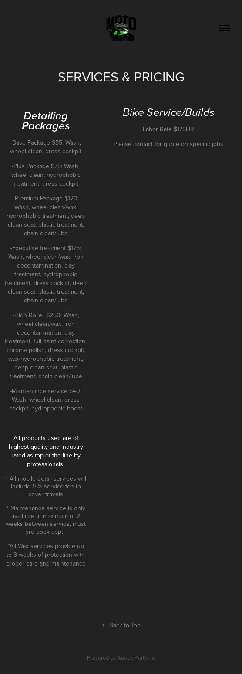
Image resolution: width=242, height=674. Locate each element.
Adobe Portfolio (136, 657)
